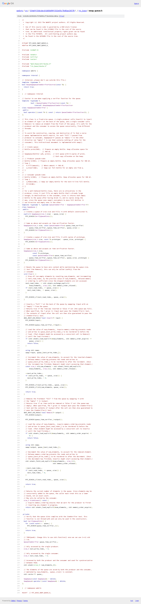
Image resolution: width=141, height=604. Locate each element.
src (26, 10)
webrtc (20, 10)
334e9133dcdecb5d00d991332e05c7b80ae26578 (52, 10)
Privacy (19, 601)
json (137, 601)
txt (131, 601)
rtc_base (83, 10)
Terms (25, 601)
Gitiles (13, 601)
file (61, 16)
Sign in (136, 3)
